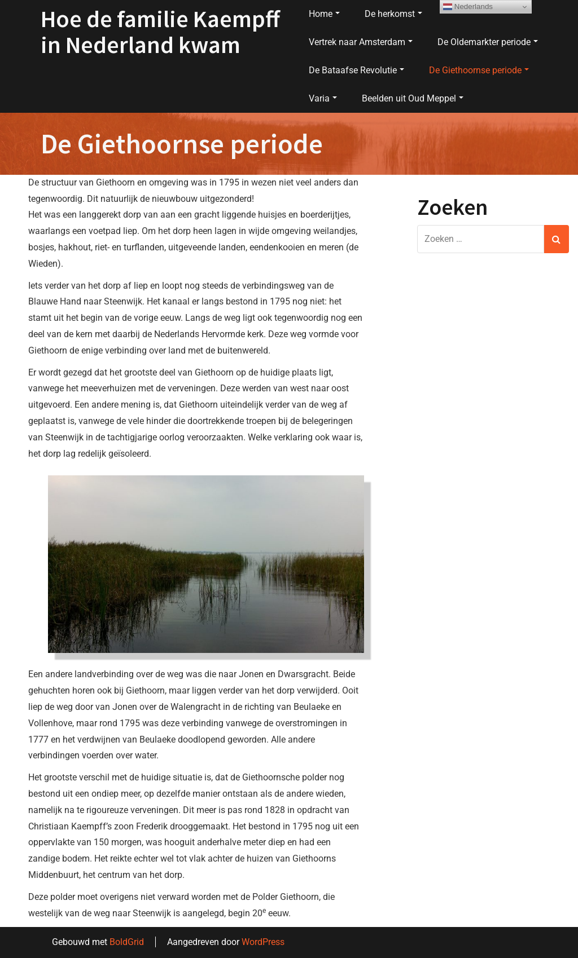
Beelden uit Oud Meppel (412, 98)
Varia (323, 98)
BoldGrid (127, 942)
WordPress (263, 942)
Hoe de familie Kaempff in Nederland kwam (160, 32)
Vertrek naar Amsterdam (361, 42)
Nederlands (468, 6)
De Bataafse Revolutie (356, 70)
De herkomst (393, 13)
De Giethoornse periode (479, 70)
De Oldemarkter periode (487, 42)
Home (324, 13)
